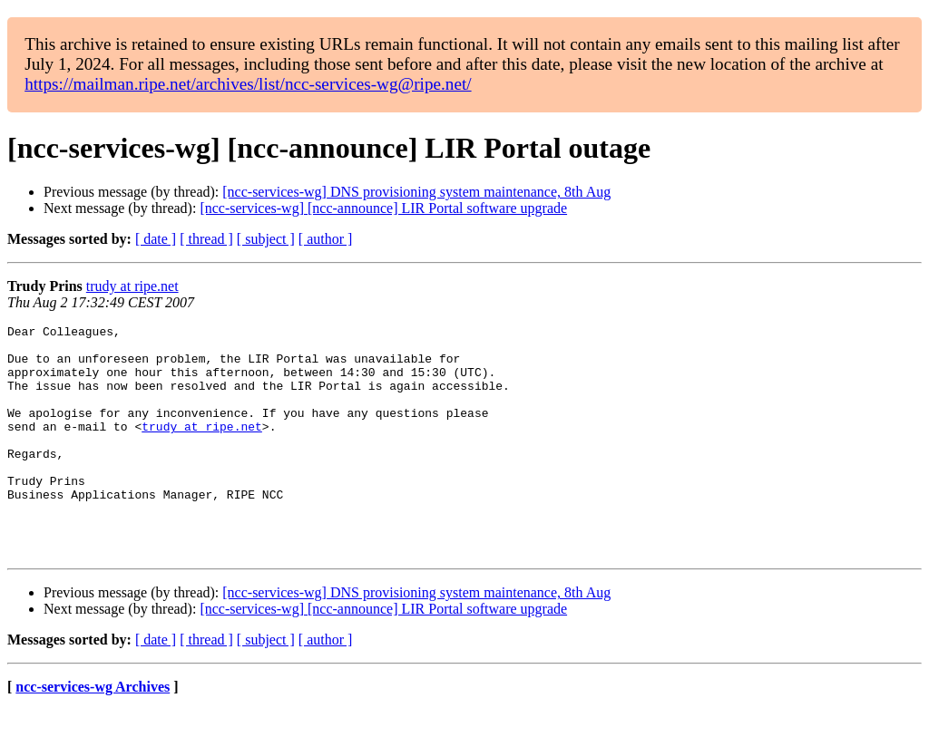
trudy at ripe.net (132, 286)
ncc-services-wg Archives (92, 733)
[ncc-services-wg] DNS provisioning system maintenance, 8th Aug (416, 191)
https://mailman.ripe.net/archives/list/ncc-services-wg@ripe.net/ (247, 83)
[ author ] (325, 239)
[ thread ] (206, 239)
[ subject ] (266, 239)
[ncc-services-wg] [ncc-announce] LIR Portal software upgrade (383, 208)
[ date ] (155, 239)
